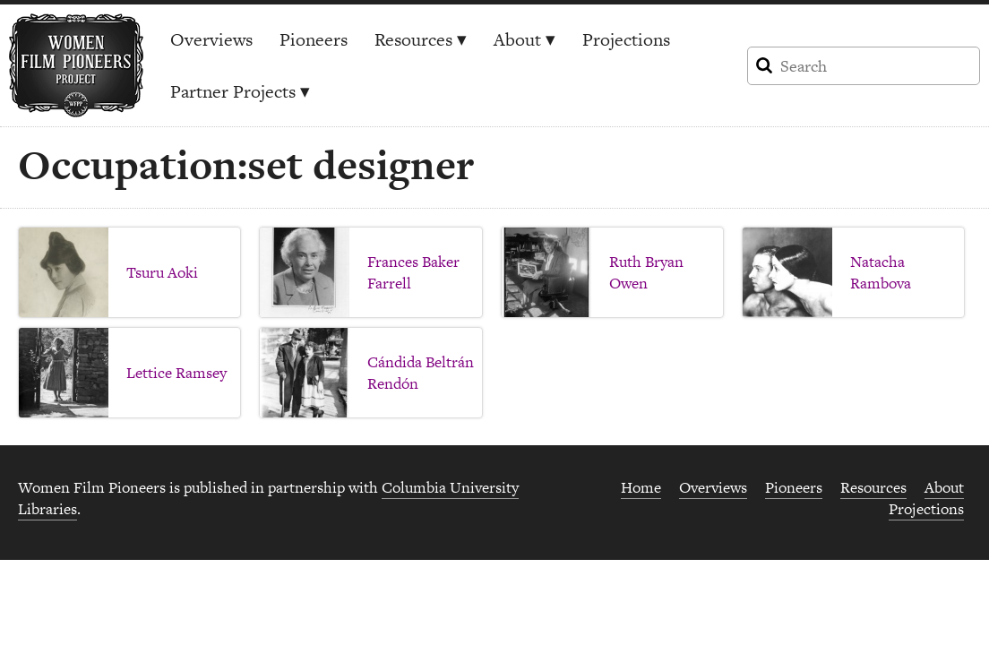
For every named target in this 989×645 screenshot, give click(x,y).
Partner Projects (240, 91)
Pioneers (314, 39)
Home (641, 487)
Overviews (211, 39)
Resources (420, 39)
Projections (626, 39)
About (524, 39)
